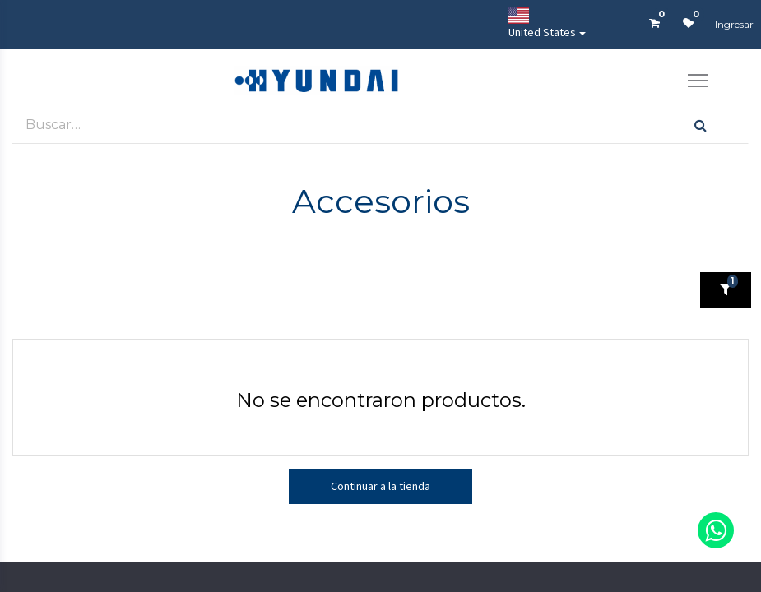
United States (542, 23)
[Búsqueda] (700, 124)
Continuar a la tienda (380, 486)
